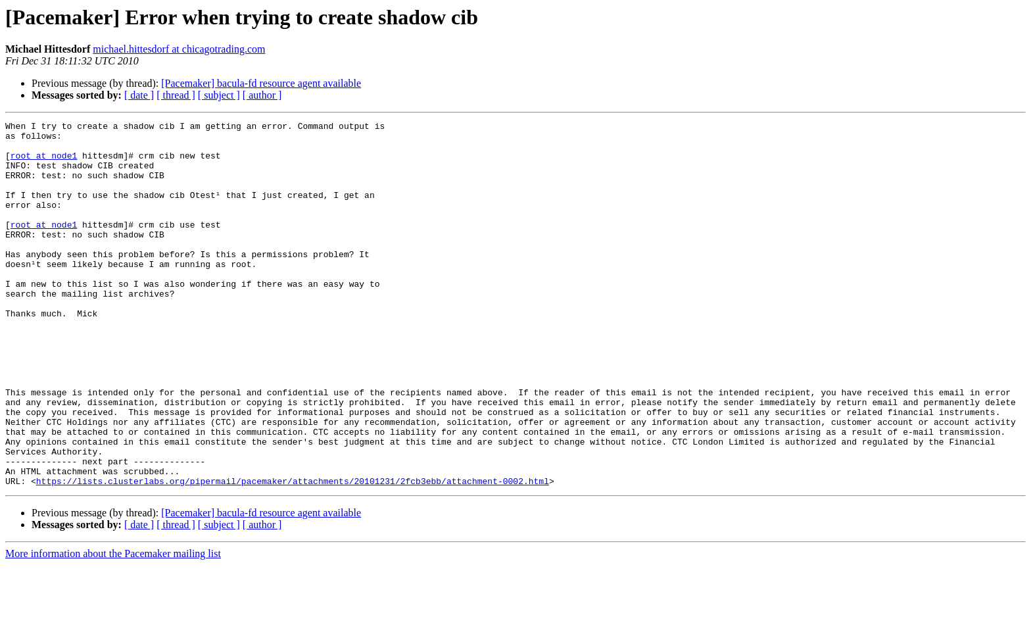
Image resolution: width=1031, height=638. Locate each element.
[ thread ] (175, 95)
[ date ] (139, 95)
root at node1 (44, 163)
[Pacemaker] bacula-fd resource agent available (261, 83)
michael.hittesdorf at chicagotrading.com (179, 49)
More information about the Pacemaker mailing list (113, 626)
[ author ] (262, 95)
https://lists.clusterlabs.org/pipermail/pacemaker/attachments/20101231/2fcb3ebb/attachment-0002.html (292, 554)
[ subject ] (219, 95)
